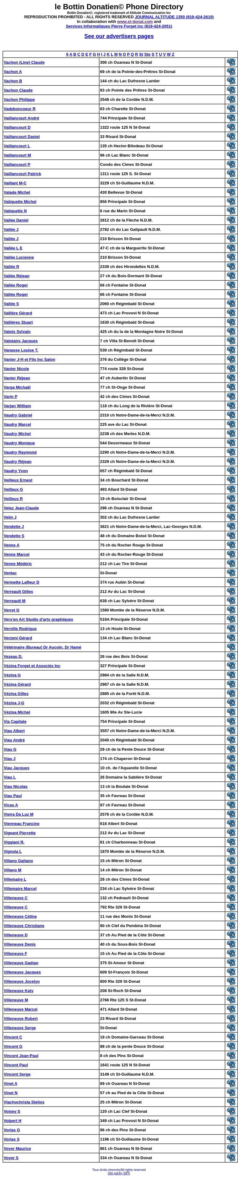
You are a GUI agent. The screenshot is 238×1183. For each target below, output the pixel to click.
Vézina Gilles (16, 693)
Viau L (10, 777)
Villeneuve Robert (21, 1018)
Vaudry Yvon (16, 470)
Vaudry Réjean (18, 461)
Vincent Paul (16, 1065)
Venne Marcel (16, 554)
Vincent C (13, 1037)
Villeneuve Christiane (24, 925)
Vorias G (12, 1130)
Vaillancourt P (17, 164)
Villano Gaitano (18, 860)
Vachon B (13, 81)
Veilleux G (13, 489)
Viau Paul (13, 795)
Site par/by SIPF (119, 1173)
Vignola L (13, 851)
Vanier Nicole (16, 368)
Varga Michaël (17, 387)
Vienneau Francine (21, 823)
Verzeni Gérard (18, 638)
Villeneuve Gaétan (21, 963)
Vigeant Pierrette (20, 833)
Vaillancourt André (21, 118)
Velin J (10, 517)
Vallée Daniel (16, 220)
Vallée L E (13, 248)
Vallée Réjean (16, 276)
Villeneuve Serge (20, 1027)
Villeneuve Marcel (20, 1009)
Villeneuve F (15, 953)
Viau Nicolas (16, 786)
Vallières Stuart (18, 322)
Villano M (12, 870)
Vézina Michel (17, 712)
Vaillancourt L (17, 146)
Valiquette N (15, 211)
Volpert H (12, 1120)
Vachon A (13, 71)
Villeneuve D (16, 935)
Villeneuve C (16, 898)
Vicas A (11, 805)
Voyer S (11, 1157)
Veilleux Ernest (18, 480)
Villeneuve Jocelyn (22, 981)
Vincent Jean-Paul (21, 1055)
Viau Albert (14, 730)
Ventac (10, 573)
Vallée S (11, 303)
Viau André (14, 740)
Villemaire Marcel (20, 888)
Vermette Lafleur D (21, 582)
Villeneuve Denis (20, 944)
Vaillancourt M (17, 155)
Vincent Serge (17, 1074)
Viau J (9, 758)
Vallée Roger (16, 285)
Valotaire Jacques (21, 341)
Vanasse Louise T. (21, 350)
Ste (147, 54)
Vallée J (11, 229)
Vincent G (13, 1046)
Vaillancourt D (17, 127)
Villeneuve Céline (20, 916)
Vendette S (14, 535)
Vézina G (12, 675)
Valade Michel (17, 192)
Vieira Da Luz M (18, 814)
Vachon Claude (18, 90)
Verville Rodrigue (20, 628)
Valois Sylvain (17, 331)
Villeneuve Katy (18, 990)
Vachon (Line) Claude (24, 62)
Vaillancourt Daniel (22, 136)
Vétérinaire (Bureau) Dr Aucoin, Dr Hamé (42, 647)
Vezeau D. (13, 656)
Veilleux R (13, 498)
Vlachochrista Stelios (24, 1102)
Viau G (10, 749)
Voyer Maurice (17, 1148)
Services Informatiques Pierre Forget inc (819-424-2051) (119, 26)
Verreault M (14, 600)
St (141, 54)
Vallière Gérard (18, 313)
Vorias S (12, 1139)
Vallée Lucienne (19, 257)
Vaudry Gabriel (18, 415)
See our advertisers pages (119, 36)
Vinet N (11, 1092)
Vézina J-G (14, 703)
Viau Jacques (16, 768)
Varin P (10, 396)
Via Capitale (15, 721)
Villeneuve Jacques (22, 972)
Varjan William (17, 406)
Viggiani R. (14, 842)
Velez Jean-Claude (21, 508)
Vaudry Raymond (20, 452)
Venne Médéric (18, 563)
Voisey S (12, 1111)
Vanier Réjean (17, 378)
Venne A (12, 545)
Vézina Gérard (17, 684)
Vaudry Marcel (17, 424)
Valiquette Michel (20, 201)
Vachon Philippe (19, 99)
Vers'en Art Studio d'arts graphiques (38, 619)
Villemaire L (15, 879)
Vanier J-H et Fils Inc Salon (29, 359)
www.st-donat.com (135, 21)
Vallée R (11, 266)
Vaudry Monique (19, 443)
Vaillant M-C (15, 183)
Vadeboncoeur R (20, 108)
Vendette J (14, 526)
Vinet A (10, 1083)
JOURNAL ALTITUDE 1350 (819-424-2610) (174, 17)
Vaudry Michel (17, 433)
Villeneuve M (16, 1000)
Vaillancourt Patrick (22, 173)
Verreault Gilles (18, 591)
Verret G (12, 610)
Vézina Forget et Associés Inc (32, 665)
